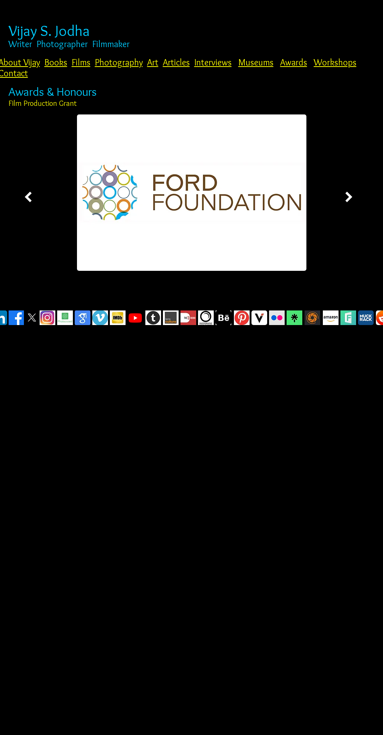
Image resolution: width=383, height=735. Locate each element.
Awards (293, 62)
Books (55, 62)
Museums (256, 62)
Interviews (213, 62)
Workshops (335, 62)
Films (81, 62)
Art (152, 62)
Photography (119, 62)
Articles (176, 62)
